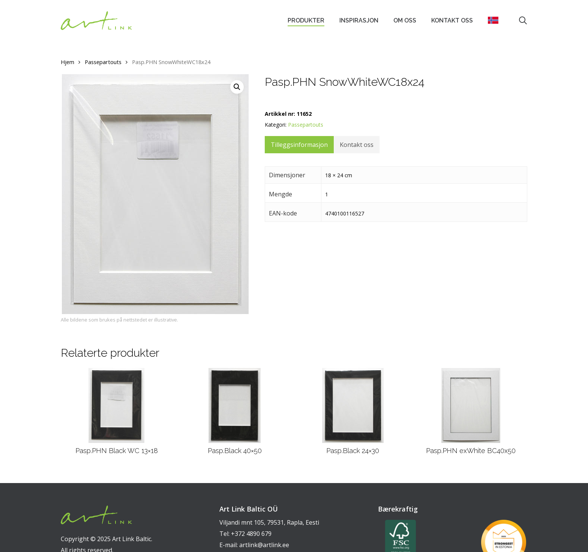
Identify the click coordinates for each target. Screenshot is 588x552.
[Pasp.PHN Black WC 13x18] (116, 405)
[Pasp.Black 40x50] (234, 405)
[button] (237, 87)
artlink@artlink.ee (264, 545)
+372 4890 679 (251, 534)
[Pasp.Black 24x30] (353, 405)
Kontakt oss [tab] (357, 145)
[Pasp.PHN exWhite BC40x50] (470, 405)
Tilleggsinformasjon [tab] (299, 145)
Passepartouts (103, 62)
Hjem (67, 62)
